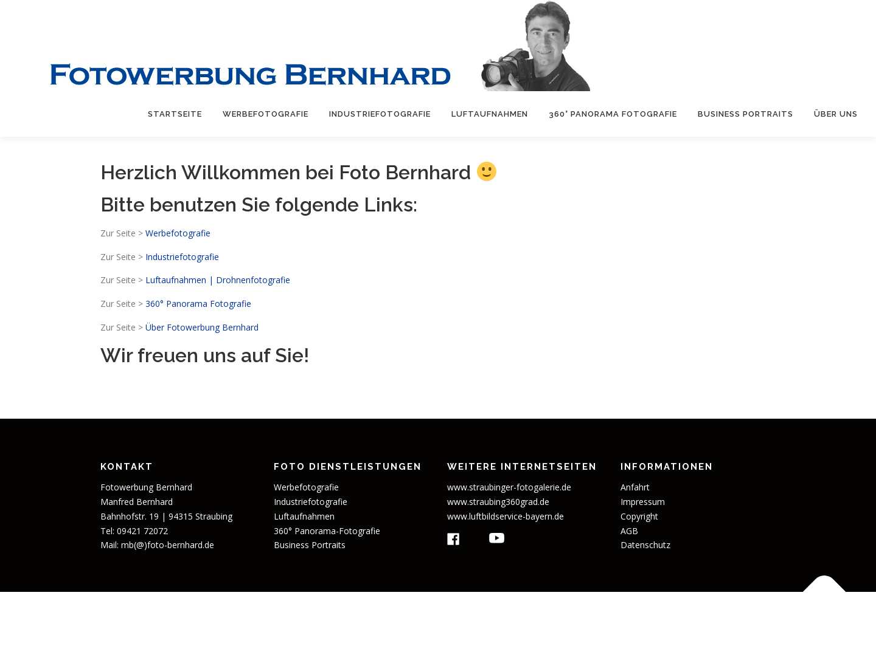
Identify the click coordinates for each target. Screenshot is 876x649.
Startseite (175, 113)
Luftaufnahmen (489, 113)
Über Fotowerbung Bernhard (202, 327)
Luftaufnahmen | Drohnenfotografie (217, 280)
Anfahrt (635, 487)
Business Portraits (745, 113)
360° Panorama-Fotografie (327, 531)
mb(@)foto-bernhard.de (167, 545)
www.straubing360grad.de (498, 501)
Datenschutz (645, 545)
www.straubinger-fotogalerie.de (509, 487)
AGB (629, 531)
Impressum (642, 501)
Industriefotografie (380, 113)
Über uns (836, 113)
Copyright (639, 516)
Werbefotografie (265, 113)
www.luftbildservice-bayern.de (505, 516)
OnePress (527, 620)
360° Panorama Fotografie (613, 113)
